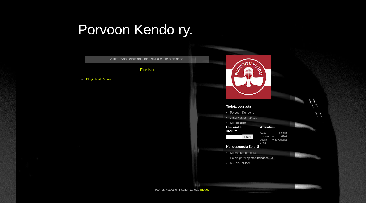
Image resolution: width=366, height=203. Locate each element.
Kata (263, 132)
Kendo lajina (238, 122)
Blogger (205, 189)
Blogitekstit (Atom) (98, 79)
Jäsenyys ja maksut (243, 117)
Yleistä (283, 132)
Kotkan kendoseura (243, 153)
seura (263, 139)
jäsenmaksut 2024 (273, 136)
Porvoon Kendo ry (242, 112)
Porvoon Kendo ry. (135, 29)
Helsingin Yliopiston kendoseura (251, 158)
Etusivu (147, 70)
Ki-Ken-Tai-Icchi (240, 163)
